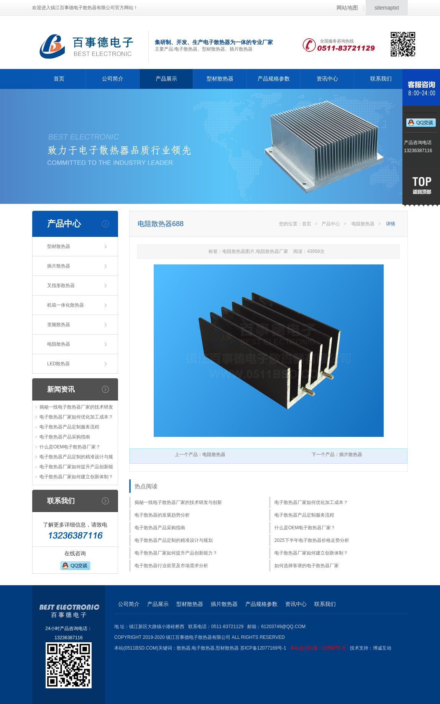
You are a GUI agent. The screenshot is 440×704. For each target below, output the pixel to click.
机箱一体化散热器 (65, 305)
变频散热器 (58, 324)
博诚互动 (382, 648)
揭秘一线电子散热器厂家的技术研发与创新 (178, 502)
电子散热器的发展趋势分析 (162, 515)
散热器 (183, 648)
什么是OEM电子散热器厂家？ (69, 447)
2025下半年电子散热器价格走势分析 (311, 540)
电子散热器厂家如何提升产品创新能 (76, 466)
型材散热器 (220, 78)
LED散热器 (58, 363)
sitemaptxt (386, 8)
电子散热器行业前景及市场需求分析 (171, 565)
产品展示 (166, 78)
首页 (59, 78)
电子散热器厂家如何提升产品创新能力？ (176, 553)
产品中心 (331, 223)
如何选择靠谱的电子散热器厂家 (306, 565)
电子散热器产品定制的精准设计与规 (76, 456)
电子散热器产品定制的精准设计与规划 (174, 540)
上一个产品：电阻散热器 (200, 454)
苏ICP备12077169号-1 (295, 648)
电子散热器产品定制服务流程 (69, 427)
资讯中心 (327, 78)
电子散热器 (203, 648)
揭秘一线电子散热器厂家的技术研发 (76, 407)
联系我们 (381, 78)
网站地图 (347, 8)
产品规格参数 (274, 78)
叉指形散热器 (61, 285)
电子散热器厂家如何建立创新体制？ (76, 476)
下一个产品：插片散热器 (337, 454)
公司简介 (112, 78)
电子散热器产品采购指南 (64, 437)
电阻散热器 (58, 344)
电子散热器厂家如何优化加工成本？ (76, 417)
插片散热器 (58, 266)
